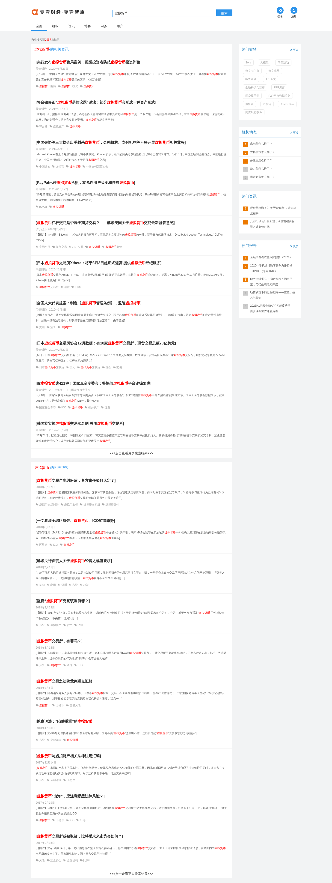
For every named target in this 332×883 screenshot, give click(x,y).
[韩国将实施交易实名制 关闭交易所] (80, 423)
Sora (248, 62)
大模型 (264, 62)
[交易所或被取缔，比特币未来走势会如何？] (79, 836)
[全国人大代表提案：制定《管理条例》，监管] (89, 303)
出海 (82, 820)
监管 (113, 246)
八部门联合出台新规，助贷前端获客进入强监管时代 (272, 224)
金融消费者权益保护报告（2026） (271, 257)
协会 (108, 367)
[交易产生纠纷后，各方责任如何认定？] (76, 480)
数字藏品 (273, 70)
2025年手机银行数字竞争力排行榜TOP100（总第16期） (271, 268)
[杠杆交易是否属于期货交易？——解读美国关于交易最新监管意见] (105, 223)
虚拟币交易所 (92, 504)
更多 (294, 49)
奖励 (42, 585)
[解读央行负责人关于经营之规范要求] (74, 561)
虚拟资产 (58, 126)
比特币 (60, 166)
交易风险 (74, 705)
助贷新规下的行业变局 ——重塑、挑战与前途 (272, 295)
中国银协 (45, 166)
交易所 (49, 287)
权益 (86, 585)
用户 (120, 26)
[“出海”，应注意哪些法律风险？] (70, 796)
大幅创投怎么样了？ (262, 152)
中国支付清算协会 (96, 166)
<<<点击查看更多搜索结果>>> (131, 453)
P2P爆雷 (279, 87)
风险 (75, 585)
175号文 (271, 79)
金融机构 (72, 860)
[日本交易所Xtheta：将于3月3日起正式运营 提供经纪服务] (99, 263)
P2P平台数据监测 (279, 95)
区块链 (43, 544)
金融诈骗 (56, 740)
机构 (55, 26)
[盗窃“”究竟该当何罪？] (63, 601)
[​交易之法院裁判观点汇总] (65, 681)
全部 (39, 26)
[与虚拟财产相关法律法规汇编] (68, 756)
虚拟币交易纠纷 (49, 504)
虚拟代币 (56, 625)
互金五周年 (287, 104)
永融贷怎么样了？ (261, 143)
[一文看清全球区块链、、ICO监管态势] (75, 521)
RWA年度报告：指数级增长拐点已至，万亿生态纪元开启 (271, 281)
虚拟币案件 (112, 504)
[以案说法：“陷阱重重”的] (65, 721)
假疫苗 (249, 104)
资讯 (71, 26)
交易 (119, 367)
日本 (77, 287)
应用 (53, 585)
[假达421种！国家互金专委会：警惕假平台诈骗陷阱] (93, 383)
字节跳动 (283, 62)
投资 (70, 86)
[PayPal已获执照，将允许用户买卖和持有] (85, 183)
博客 (87, 26)
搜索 (224, 13)
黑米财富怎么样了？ (262, 177)
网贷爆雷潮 (252, 95)
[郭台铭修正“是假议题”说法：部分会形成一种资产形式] (96, 102)
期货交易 (61, 246)
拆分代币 (93, 407)
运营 (67, 287)
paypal (43, 206)
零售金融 (250, 79)
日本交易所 (52, 367)
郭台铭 (43, 126)
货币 (64, 585)
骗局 (48, 86)
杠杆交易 (77, 246)
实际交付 (45, 246)
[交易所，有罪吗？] (59, 641)
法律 (80, 625)
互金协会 (56, 860)
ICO (64, 407)
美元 (72, 367)
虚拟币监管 (71, 504)
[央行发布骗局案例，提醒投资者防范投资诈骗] (89, 62)
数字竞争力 (252, 70)
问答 (104, 26)
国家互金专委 (48, 407)
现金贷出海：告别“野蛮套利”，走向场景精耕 (273, 210)
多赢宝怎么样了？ (261, 160)
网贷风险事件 (253, 112)
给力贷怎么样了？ (261, 168)
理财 (107, 407)
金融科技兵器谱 (255, 87)
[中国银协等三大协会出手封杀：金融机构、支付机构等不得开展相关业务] (111, 142)
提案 (42, 327)
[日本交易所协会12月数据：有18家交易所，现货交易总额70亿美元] (106, 343)
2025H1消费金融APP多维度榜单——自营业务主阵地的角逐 (273, 308)
